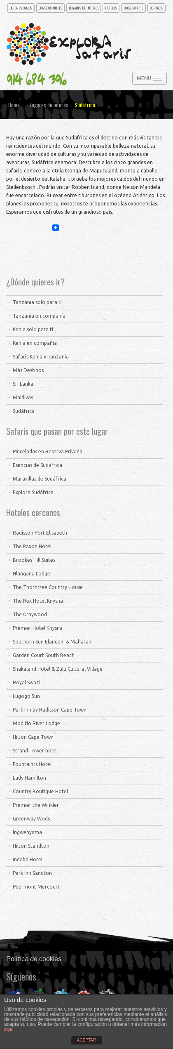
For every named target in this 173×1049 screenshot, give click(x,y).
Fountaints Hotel (32, 764)
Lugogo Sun (26, 696)
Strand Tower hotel (35, 750)
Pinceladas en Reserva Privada (47, 451)
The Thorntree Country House (48, 587)
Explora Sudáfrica (33, 492)
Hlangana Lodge (31, 573)
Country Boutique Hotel (40, 791)
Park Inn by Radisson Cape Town (49, 709)
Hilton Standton (31, 846)
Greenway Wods (31, 818)
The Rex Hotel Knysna (38, 600)
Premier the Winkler (36, 805)
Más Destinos (28, 370)
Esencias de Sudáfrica (37, 465)
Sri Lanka (23, 384)
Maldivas (23, 397)
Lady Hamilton (29, 777)
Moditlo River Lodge (36, 723)
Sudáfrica (24, 411)
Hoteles (111, 8)
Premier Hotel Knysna (38, 628)
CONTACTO (156, 8)
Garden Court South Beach (44, 655)
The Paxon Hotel (32, 546)
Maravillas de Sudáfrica (39, 478)
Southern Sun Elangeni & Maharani (53, 641)
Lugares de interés (83, 8)
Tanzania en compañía (39, 315)
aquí (8, 1029)
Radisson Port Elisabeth (40, 532)
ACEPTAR (86, 1040)
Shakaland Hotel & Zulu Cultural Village (58, 669)
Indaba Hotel (27, 859)
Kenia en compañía (35, 343)
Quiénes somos (21, 8)
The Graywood (30, 614)
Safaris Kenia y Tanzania (41, 356)
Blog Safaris (133, 8)
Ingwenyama (27, 832)
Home (14, 105)
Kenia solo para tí (33, 329)
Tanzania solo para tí (37, 302)
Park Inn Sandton (32, 873)
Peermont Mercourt (36, 886)
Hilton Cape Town (33, 737)
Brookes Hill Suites (34, 560)
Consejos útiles (50, 8)
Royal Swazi (26, 682)
